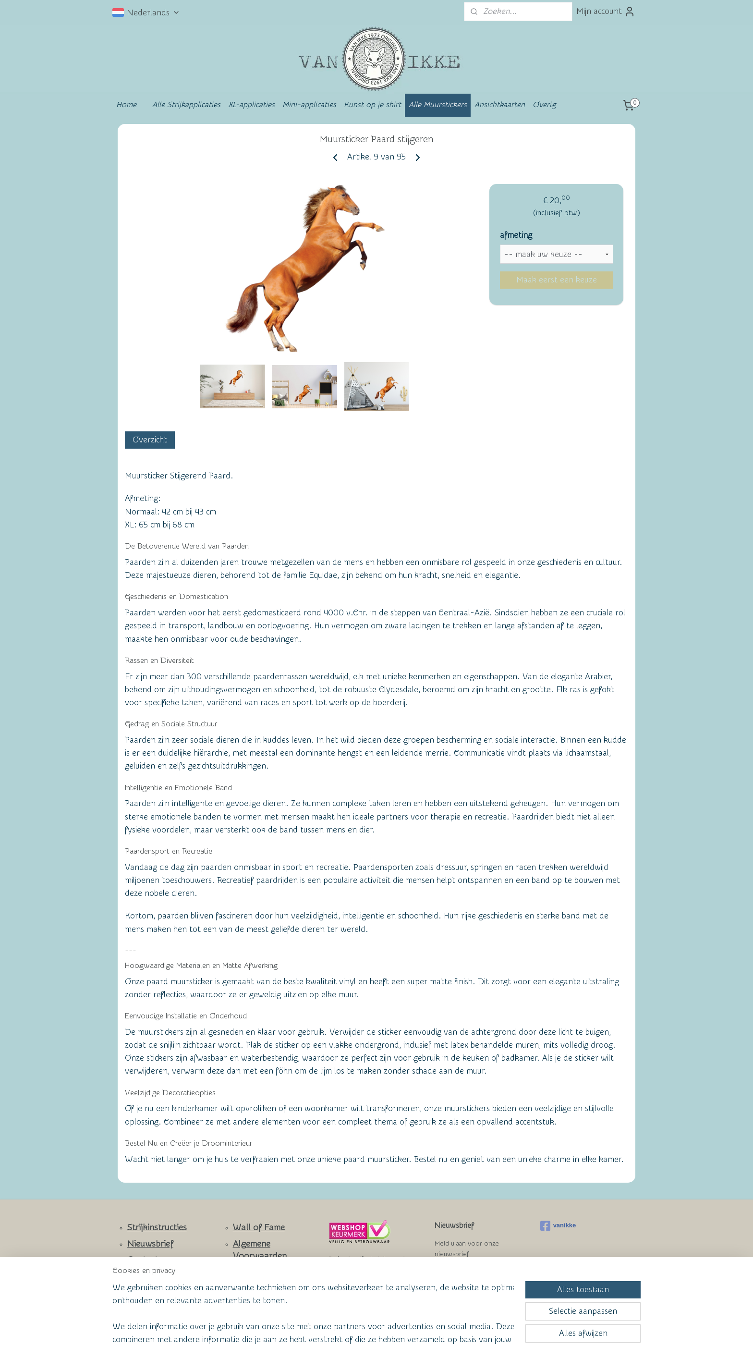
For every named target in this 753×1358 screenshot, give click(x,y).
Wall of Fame (259, 1228)
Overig (544, 104)
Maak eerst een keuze (556, 279)
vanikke (558, 1226)
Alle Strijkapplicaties (186, 104)
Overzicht (150, 439)
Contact (142, 1260)
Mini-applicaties (309, 104)
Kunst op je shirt (372, 104)
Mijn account (605, 11)
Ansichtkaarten (499, 104)
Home (126, 104)
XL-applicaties (251, 104)
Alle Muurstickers (438, 104)
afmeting (516, 235)
